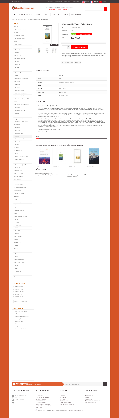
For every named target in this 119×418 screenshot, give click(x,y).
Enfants (17, 67)
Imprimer (78, 62)
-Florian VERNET (19, 289)
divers (16, 265)
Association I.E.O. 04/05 (21, 311)
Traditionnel (18, 225)
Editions (17, 153)
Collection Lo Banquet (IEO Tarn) (21, 100)
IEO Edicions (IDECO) (20, 165)
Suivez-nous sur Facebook (67, 404)
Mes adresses (88, 399)
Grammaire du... (90, 166)
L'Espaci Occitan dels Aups (42, 397)
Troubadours (18, 150)
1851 (16, 75)
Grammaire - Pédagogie (21, 70)
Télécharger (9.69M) (72, 176)
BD (16, 47)
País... (37, 166)
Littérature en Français (20, 93)
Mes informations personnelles (92, 400)
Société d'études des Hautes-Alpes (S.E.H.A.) (20, 183)
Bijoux (16, 268)
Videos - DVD (56, 14)
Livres (38, 14)
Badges (17, 274)
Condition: (64, 30)
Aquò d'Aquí (18, 319)
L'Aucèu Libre (18, 170)
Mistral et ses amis (20, 110)
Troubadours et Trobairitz (21, 139)
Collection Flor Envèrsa (21, 96)
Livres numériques (19, 193)
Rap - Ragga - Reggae (21, 216)
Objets (66, 14)
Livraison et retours (41, 402)
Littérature (17, 81)
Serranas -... (56, 166)
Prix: (63, 37)
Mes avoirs (87, 397)
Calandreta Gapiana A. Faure (22, 316)
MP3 (16, 239)
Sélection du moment (25, 14)
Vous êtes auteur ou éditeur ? (43, 404)
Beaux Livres (18, 50)
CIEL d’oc (17, 324)
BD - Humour (18, 44)
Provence (17, 127)
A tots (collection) (19, 84)
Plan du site (39, 407)
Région (17, 228)
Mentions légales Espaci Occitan (44, 405)
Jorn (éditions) (18, 162)
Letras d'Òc (18, 167)
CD (16, 199)
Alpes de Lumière (19, 159)
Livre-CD (17, 231)
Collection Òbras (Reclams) (22, 104)
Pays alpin (18, 130)
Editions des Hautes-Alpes (21, 156)
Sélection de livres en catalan (20, 31)
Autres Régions (19, 202)
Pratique (17, 144)
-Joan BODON (18, 294)
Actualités (50, 1)
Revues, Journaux (76, 14)
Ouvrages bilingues (20, 58)
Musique (46, 14)
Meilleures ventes (64, 400)
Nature (17, 113)
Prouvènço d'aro (19, 321)
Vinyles (17, 233)
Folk (16, 213)
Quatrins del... (72, 166)
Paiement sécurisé (40, 400)
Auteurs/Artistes (19, 283)
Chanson (17, 205)
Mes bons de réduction (90, 402)
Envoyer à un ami (68, 62)
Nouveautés (63, 397)
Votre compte (52, 9)
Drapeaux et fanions (20, 262)
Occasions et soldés (20, 38)
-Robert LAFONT (19, 296)
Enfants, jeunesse (19, 210)
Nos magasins (39, 395)
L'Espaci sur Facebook (20, 329)
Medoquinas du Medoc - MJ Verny (43, 173)
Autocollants (18, 251)
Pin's (16, 256)
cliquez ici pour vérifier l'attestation (74, 410)
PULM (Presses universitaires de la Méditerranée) (18, 176)
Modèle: (64, 28)
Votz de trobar (18, 142)
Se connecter (66, 9)
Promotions (63, 399)
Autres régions (19, 133)
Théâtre (17, 147)
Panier (59, 9)
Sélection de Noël (19, 35)
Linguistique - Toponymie (21, 78)
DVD (16, 245)
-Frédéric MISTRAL (20, 291)
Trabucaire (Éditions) (20, 187)
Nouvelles (17, 87)
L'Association (59, 1)
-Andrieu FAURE (19, 286)
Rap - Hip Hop (18, 236)
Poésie (24, 19)
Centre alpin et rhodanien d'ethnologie (21, 123)
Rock (16, 219)
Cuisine (17, 61)
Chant (16, 207)
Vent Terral (18, 190)
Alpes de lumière (19, 119)
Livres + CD (18, 55)
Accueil (13, 19)
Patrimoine (18, 116)
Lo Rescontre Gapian (20, 314)
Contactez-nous (76, 1)
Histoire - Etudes (19, 73)
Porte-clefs (18, 254)
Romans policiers (19, 90)
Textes (17, 222)
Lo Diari (16, 326)
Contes (17, 52)
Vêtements (18, 271)
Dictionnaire (18, 64)
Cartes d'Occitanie (19, 259)
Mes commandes (89, 395)
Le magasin (67, 1)
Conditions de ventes (41, 399)
